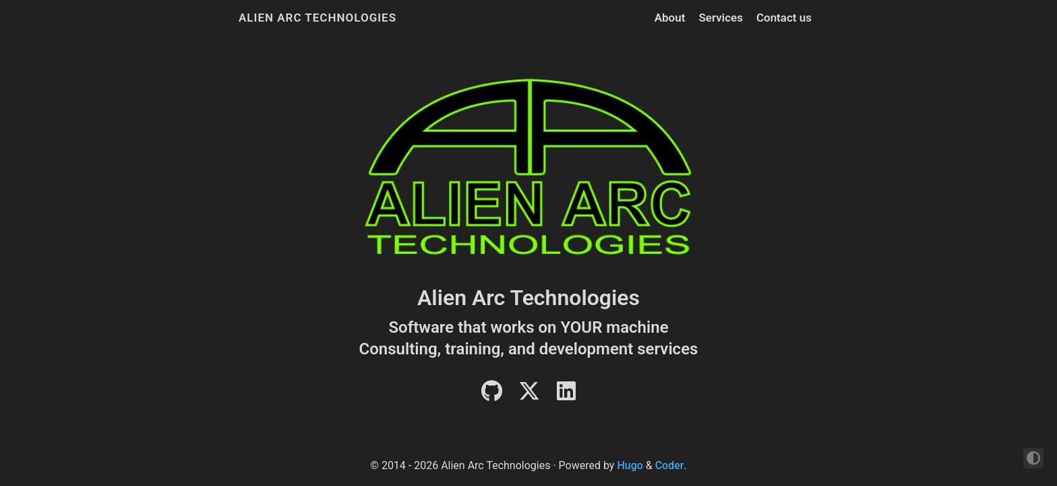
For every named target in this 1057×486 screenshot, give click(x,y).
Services (720, 17)
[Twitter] (529, 395)
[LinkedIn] (566, 395)
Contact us (784, 17)
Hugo (629, 465)
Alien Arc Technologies (317, 17)
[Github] (491, 395)
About (670, 17)
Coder (669, 465)
